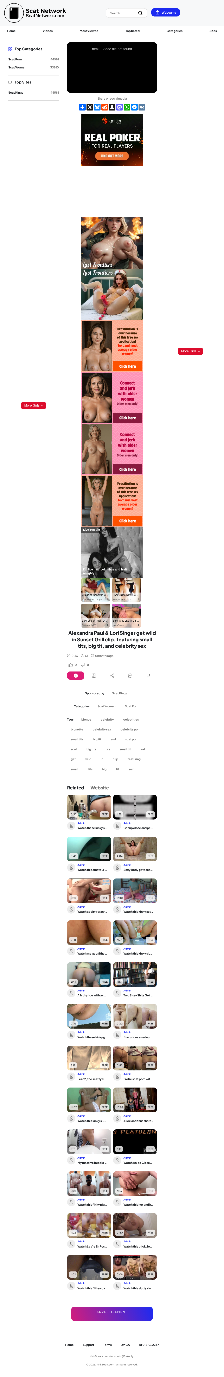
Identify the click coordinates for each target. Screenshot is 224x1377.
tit (117, 769)
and (113, 739)
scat (74, 749)
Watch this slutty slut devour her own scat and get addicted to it (138, 1288)
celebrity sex (102, 729)
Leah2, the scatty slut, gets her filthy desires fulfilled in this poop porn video (92, 1079)
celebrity (107, 719)
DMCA (125, 1344)
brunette (77, 729)
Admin (81, 823)
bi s (108, 749)
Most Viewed (89, 31)
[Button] (75, 675)
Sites (213, 31)
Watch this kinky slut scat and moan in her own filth (138, 953)
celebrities (131, 719)
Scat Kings (119, 693)
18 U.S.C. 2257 (149, 1344)
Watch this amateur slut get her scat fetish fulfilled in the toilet (92, 869)
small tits (77, 739)
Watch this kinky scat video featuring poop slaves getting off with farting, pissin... (138, 911)
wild (88, 759)
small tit (125, 749)
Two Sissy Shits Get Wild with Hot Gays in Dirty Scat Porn (138, 995)
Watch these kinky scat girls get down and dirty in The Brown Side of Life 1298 (92, 828)
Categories (175, 31)
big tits (91, 749)
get (73, 759)
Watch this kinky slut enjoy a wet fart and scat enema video (92, 1121)
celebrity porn (130, 729)
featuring (134, 759)
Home (11, 31)
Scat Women (106, 706)
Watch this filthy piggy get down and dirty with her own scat (92, 1204)
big (104, 769)
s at (142, 749)
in (102, 759)
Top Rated (133, 31)
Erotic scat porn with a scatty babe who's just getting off (138, 1079)
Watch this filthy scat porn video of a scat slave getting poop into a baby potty (92, 1288)
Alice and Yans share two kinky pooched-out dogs (138, 1121)
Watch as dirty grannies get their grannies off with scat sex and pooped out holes (92, 911)
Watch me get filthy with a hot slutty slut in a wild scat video (92, 953)
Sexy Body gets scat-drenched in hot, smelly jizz (138, 869)
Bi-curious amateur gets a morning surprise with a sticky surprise (138, 1037)
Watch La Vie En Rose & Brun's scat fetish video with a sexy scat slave (92, 1246)
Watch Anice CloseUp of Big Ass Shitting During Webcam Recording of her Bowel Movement (138, 1162)
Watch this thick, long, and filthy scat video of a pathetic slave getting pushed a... (138, 1246)
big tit (97, 739)
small (74, 769)
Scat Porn (131, 706)
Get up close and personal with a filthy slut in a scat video (138, 828)
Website (99, 787)
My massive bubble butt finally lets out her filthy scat (92, 1162)
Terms (107, 1344)
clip (115, 759)
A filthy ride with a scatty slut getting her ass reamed (92, 995)
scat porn (131, 739)
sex (131, 769)
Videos (48, 31)
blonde (86, 719)
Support (88, 1344)
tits (90, 769)
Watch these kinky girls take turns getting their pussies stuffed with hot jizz (92, 1037)
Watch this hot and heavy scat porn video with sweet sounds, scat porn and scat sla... (138, 1204)
